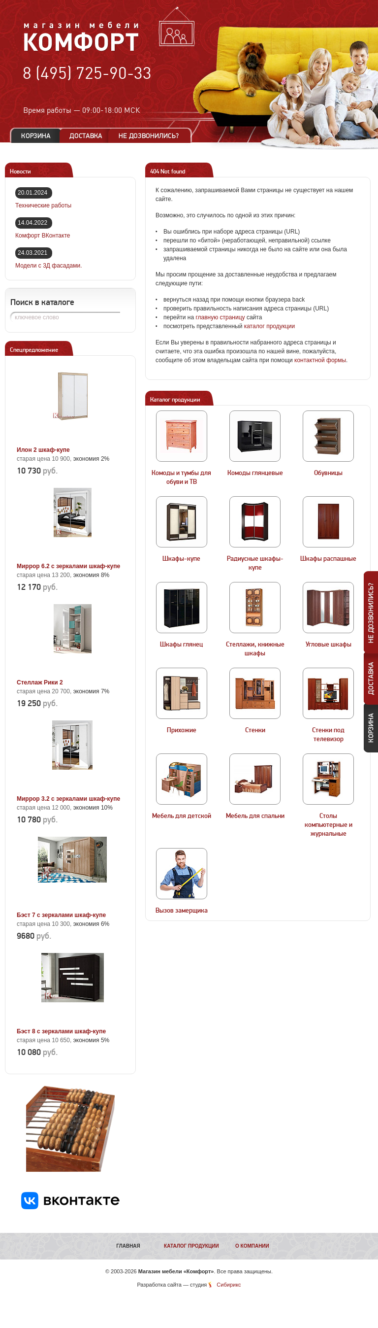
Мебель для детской (181, 816)
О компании (252, 1246)
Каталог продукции (191, 1246)
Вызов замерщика (182, 911)
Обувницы (328, 473)
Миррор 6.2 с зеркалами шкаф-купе (68, 566)
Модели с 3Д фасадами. (48, 265)
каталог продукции (269, 326)
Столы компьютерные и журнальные (328, 825)
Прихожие (181, 730)
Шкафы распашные (328, 559)
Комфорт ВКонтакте (42, 235)
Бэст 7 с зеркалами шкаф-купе (61, 915)
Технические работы (43, 205)
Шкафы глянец (181, 644)
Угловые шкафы (328, 644)
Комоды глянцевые (255, 473)
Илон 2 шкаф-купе (43, 449)
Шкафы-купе (181, 559)
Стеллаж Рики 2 (40, 682)
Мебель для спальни (255, 816)
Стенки (255, 730)
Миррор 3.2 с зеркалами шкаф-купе (68, 798)
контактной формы (320, 360)
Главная (128, 1246)
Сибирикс (229, 1285)
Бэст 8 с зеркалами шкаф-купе (61, 1031)
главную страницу (220, 317)
